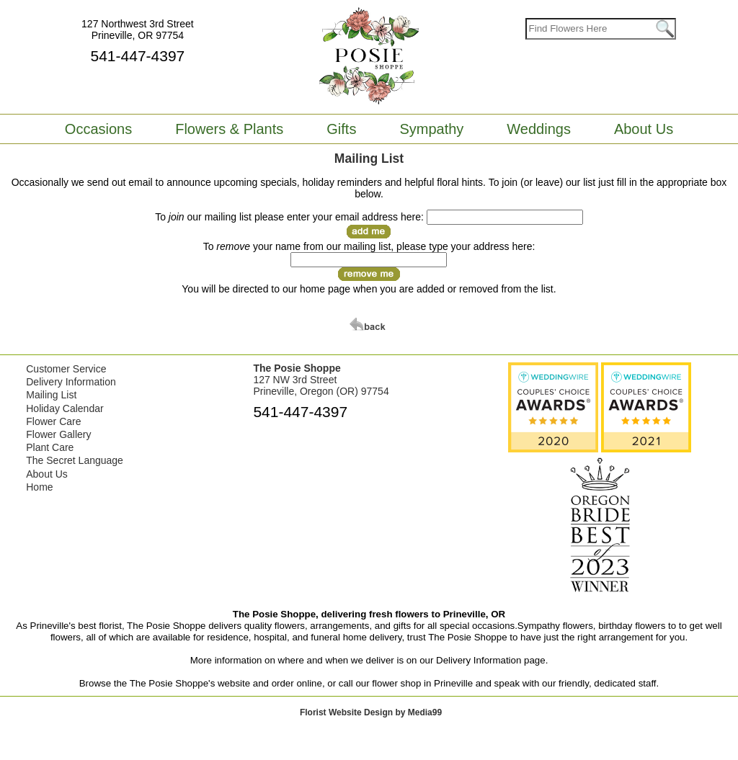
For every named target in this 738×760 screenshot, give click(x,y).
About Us (47, 474)
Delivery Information (71, 382)
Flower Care (53, 421)
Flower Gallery (58, 434)
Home (39, 487)
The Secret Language (74, 460)
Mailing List (51, 395)
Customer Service (66, 369)
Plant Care (50, 447)
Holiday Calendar (64, 408)
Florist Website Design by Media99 (371, 712)
